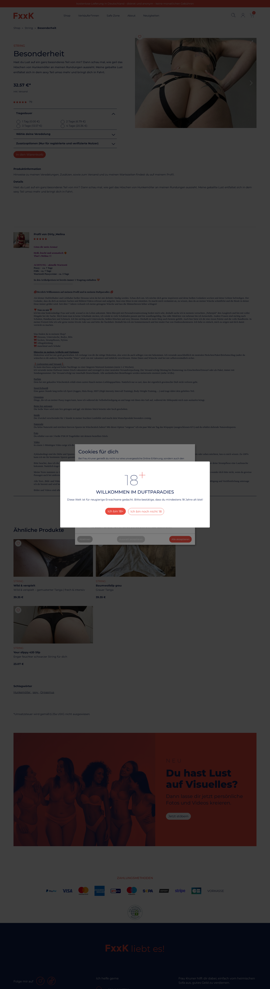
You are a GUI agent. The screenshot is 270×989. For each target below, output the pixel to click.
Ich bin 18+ (115, 511)
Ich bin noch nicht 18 (146, 511)
